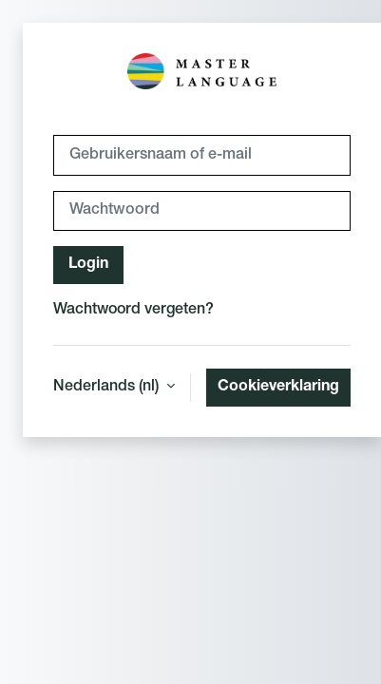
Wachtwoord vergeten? (133, 310)
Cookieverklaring (278, 387)
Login (88, 265)
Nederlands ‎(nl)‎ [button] (107, 387)
